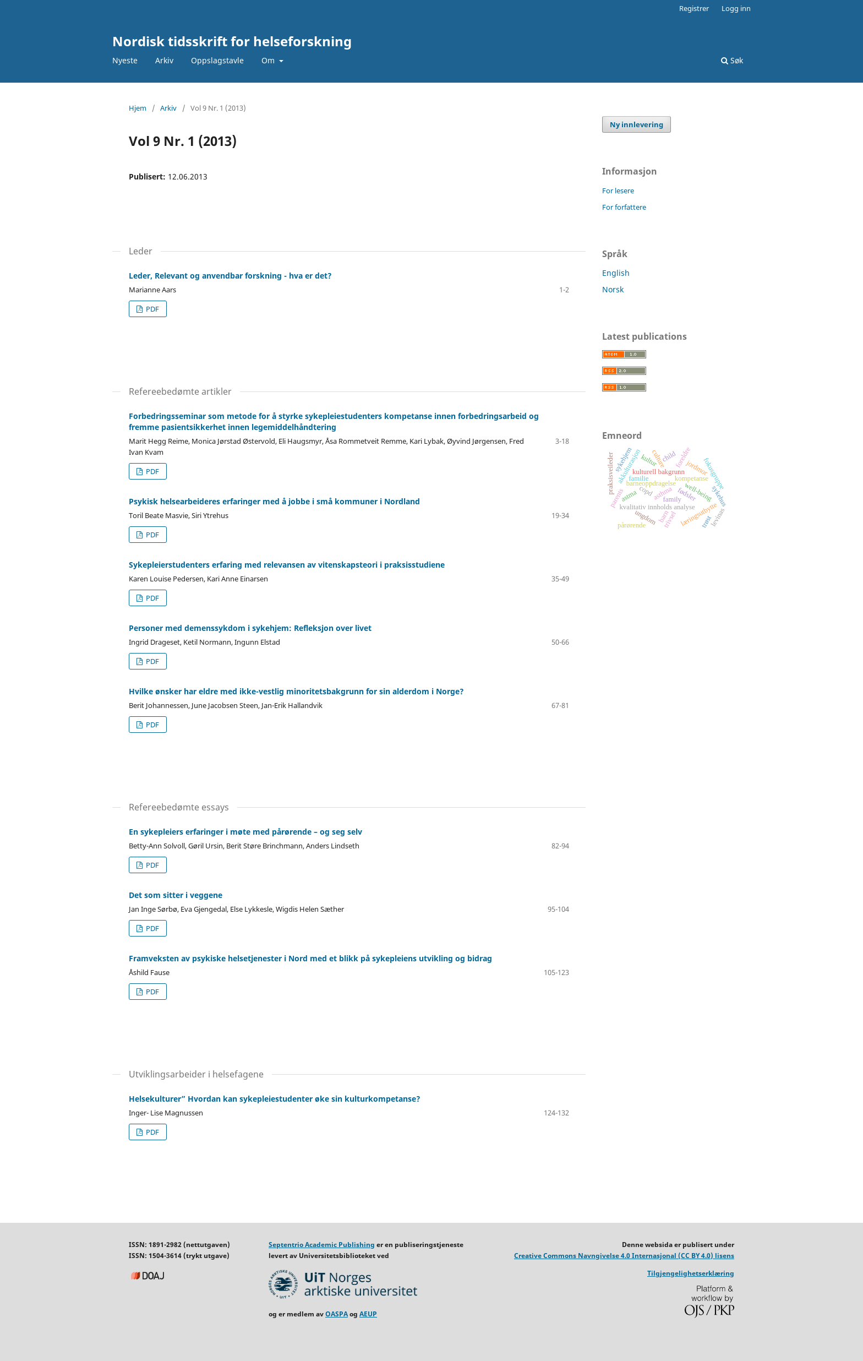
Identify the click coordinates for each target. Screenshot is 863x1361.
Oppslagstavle (217, 60)
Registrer (694, 8)
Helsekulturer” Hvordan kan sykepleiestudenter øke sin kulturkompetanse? (274, 1098)
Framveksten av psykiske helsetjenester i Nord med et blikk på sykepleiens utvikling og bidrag (310, 958)
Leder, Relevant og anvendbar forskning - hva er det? (230, 275)
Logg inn (736, 8)
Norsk (613, 289)
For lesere (618, 190)
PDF (151, 309)
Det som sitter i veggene (175, 895)
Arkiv (164, 60)
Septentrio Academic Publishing (322, 1244)
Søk (732, 60)
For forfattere (624, 207)
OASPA (336, 1314)
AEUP (368, 1314)
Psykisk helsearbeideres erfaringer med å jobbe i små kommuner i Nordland (274, 501)
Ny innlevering (636, 124)
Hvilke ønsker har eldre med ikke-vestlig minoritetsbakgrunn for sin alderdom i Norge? (296, 691)
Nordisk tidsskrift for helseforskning (232, 41)
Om (269, 60)
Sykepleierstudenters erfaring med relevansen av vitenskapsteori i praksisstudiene (287, 564)
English (616, 273)
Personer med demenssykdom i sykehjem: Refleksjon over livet (250, 628)
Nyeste (125, 60)
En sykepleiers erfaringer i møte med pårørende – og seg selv (245, 831)
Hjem (137, 108)
